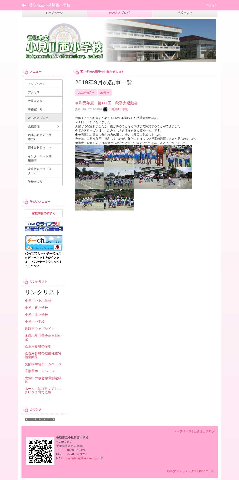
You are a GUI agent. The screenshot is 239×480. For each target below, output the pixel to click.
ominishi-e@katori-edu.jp (82, 458)
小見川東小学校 (36, 307)
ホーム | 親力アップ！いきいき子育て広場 (43, 390)
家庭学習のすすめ (43, 213)
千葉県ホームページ (40, 371)
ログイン (212, 5)
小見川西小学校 (115, 109)
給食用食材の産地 (38, 346)
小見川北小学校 (36, 315)
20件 (104, 92)
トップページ (182, 431)
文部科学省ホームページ (43, 364)
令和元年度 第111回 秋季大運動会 (106, 103)
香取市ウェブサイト (40, 328)
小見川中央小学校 (38, 301)
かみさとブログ (204, 431)
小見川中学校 (35, 321)
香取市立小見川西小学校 (49, 5)
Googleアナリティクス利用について (190, 471)
